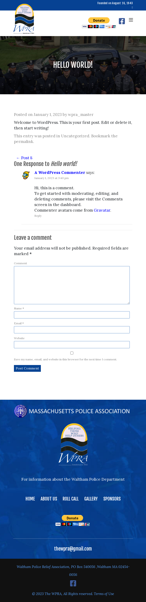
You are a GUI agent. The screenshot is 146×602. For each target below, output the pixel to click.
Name (19, 308)
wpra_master (81, 114)
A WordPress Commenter (59, 172)
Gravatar (102, 210)
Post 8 (24, 157)
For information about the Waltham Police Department (73, 479)
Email (19, 323)
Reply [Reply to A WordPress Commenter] (38, 215)
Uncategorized (75, 136)
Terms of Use (104, 594)
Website (19, 338)
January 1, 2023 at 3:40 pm (51, 178)
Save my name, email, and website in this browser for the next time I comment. (65, 359)
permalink (23, 141)
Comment (20, 263)
